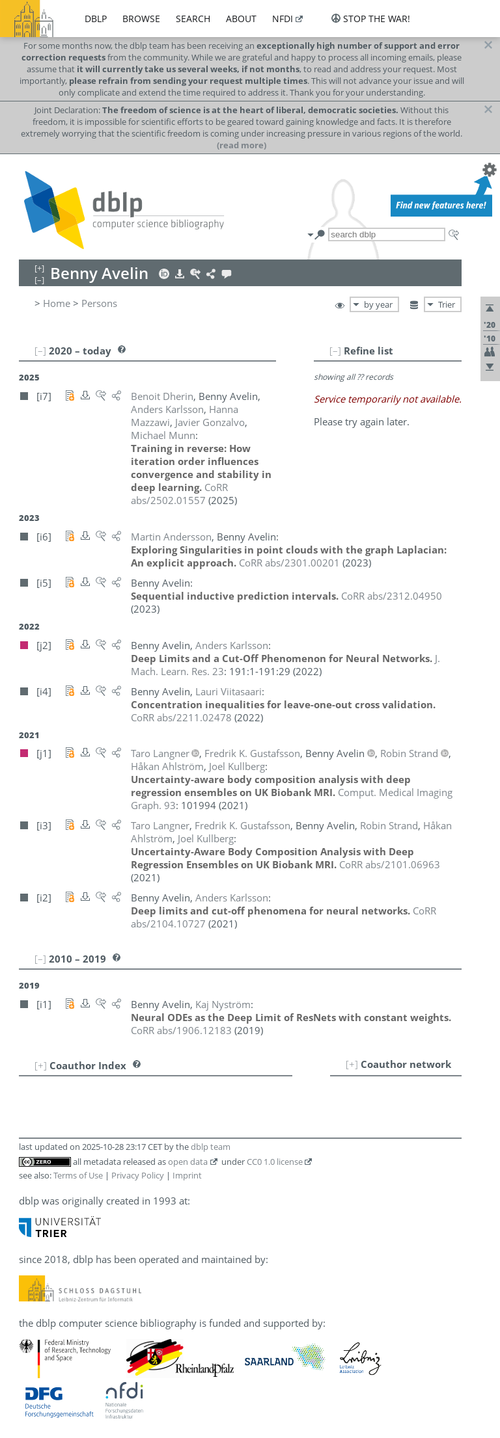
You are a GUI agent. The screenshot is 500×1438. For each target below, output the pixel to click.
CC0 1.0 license (275, 1161)
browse (141, 18)
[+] (352, 1064)
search (193, 18)
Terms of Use (78, 1175)
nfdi (282, 18)
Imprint (187, 1175)
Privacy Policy (137, 1175)
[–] (335, 350)
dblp (96, 18)
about (241, 18)
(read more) (241, 145)
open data (188, 1161)
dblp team (210, 1146)
